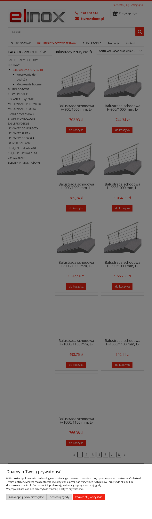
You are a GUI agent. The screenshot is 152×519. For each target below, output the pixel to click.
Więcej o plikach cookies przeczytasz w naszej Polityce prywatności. (45, 489)
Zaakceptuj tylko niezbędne (26, 497)
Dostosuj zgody (59, 497)
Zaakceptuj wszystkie (88, 497)
